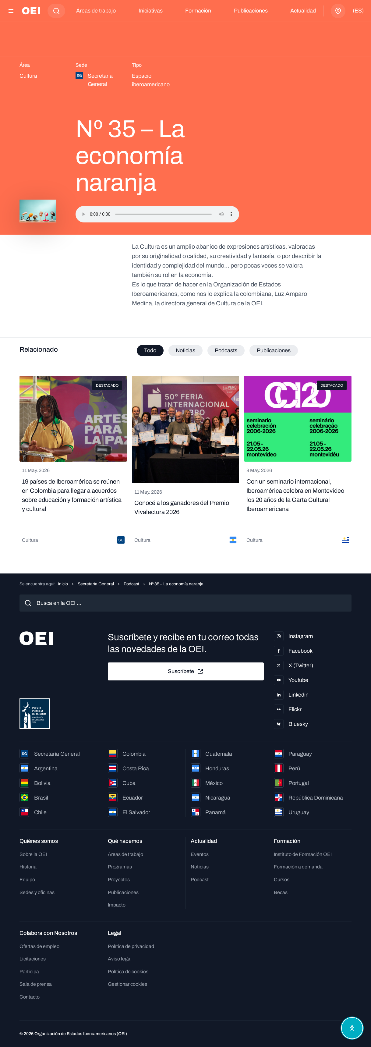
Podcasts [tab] (226, 350)
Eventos (200, 854)
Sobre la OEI (33, 854)
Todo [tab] (150, 350)
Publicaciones (251, 11)
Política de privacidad (131, 946)
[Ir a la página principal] (31, 11)
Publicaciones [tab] (274, 350)
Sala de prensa (35, 984)
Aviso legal (120, 958)
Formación (198, 11)
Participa (29, 971)
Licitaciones (32, 958)
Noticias (200, 866)
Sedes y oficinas (37, 892)
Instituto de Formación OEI (303, 854)
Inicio (63, 584)
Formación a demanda (298, 866)
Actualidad (303, 11)
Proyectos (119, 879)
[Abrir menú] (11, 11)
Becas (281, 892)
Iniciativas (151, 11)
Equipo (27, 879)
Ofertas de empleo (39, 946)
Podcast (131, 584)
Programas (120, 866)
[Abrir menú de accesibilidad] (352, 1028)
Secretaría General (96, 584)
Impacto (116, 904)
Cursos (281, 879)
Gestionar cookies (127, 984)
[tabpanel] (185, 462)
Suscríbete (186, 671)
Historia (28, 866)
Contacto (29, 996)
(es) (358, 11)
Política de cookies (128, 971)
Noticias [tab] (185, 350)
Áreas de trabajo (96, 11)
